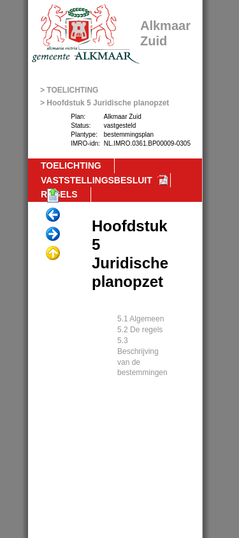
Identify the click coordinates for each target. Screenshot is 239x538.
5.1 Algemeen (140, 318)
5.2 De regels (140, 329)
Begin (53, 196)
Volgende (53, 234)
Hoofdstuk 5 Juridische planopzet (108, 102)
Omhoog (53, 253)
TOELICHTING (72, 90)
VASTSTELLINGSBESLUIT (96, 180)
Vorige (53, 215)
